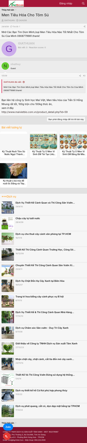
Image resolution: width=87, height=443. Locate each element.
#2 (84, 76)
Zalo (8, 426)
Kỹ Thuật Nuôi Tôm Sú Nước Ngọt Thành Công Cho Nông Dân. (13, 154)
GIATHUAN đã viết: (13, 82)
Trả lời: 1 (15, 26)
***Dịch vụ (9, 196)
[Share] (84, 27)
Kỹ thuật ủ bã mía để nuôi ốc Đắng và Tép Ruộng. (13, 183)
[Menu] (4, 3)
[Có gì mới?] (77, 3)
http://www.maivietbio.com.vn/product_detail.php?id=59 (35, 112)
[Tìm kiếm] (83, 3)
